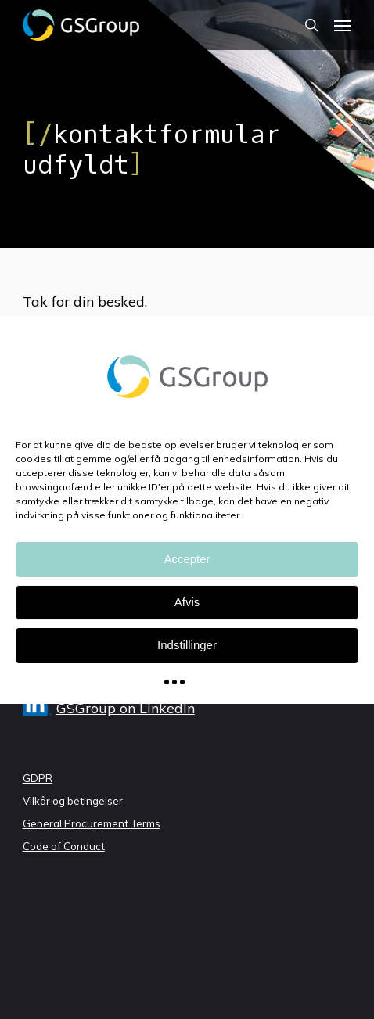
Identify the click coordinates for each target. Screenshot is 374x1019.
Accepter (187, 558)
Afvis (187, 601)
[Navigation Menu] (342, 25)
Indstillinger (187, 644)
